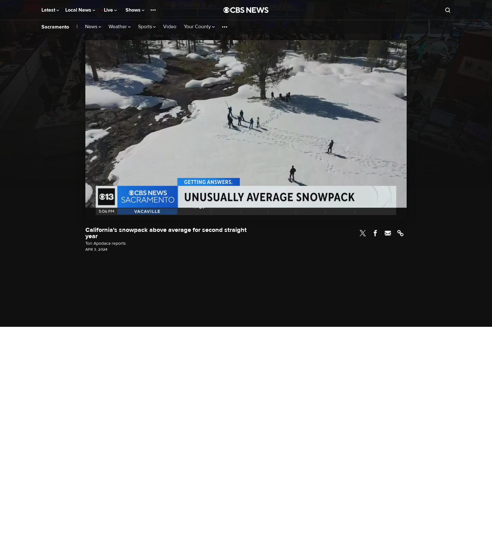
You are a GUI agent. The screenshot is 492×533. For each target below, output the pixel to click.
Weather (120, 27)
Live (110, 10)
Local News (80, 10)
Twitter (363, 233)
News (93, 27)
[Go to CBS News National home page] (246, 10)
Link (400, 233)
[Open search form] (448, 10)
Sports (147, 27)
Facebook (375, 233)
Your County (199, 27)
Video (169, 27)
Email (388, 233)
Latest (50, 10)
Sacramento (55, 27)
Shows (135, 10)
